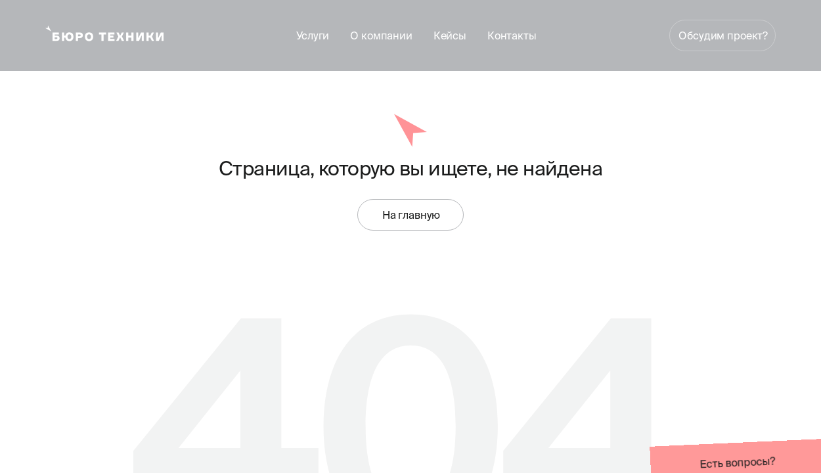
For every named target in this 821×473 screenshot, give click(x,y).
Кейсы (449, 35)
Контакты (512, 35)
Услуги (312, 35)
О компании (381, 35)
